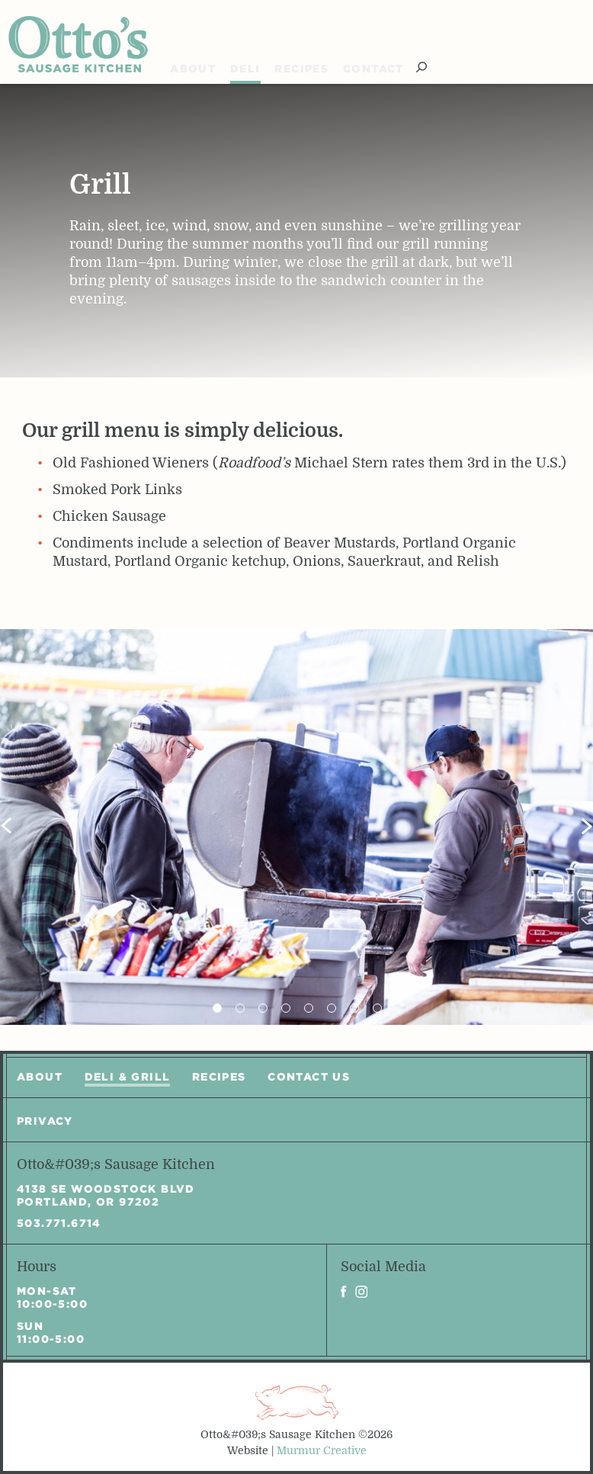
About (193, 69)
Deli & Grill (128, 1077)
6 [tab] (331, 1008)
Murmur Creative (322, 1450)
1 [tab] (217, 1008)
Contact (373, 69)
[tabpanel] (296, 827)
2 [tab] (240, 1008)
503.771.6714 (59, 1223)
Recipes (301, 69)
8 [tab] (377, 1008)
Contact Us (309, 1077)
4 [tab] (285, 1008)
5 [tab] (308, 1008)
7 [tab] (354, 1008)
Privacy (45, 1121)
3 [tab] (263, 1008)
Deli (245, 69)
